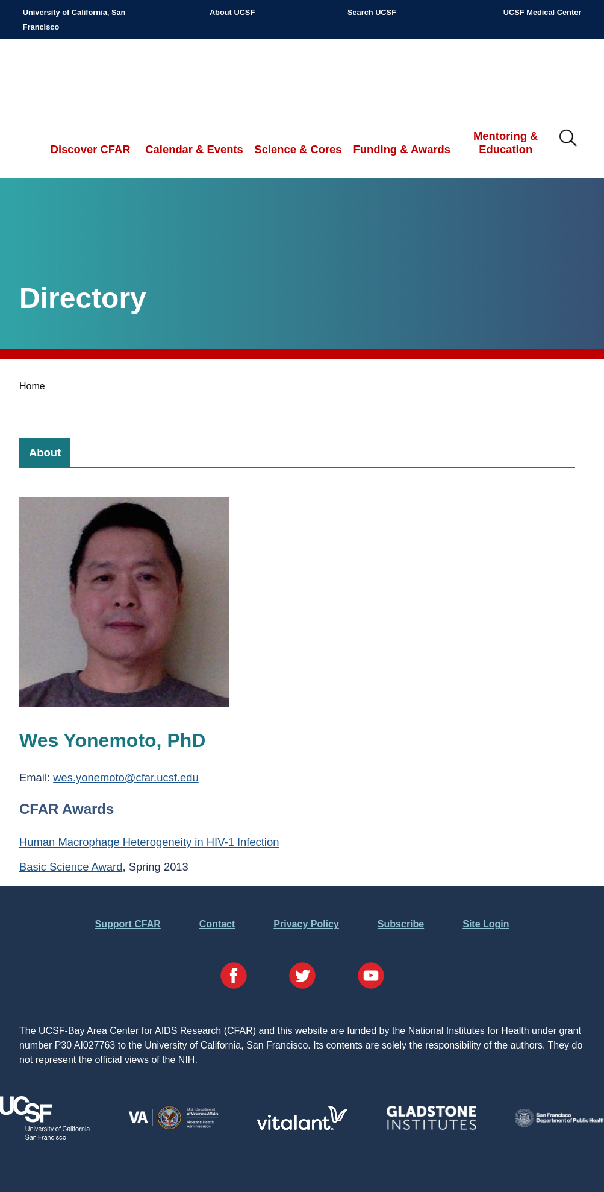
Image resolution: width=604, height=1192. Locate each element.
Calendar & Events (194, 149)
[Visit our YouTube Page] (371, 977)
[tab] (44, 452)
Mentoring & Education (505, 143)
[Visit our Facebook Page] (234, 977)
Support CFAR (127, 924)
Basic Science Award (70, 866)
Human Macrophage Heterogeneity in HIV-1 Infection (149, 842)
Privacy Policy (306, 924)
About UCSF (232, 12)
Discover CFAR (91, 149)
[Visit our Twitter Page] (302, 977)
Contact (217, 924)
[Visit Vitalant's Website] (302, 1126)
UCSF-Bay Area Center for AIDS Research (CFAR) (85, 78)
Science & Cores (297, 149)
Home (32, 386)
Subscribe (401, 924)
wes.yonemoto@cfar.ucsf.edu (126, 777)
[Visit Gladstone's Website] (431, 1127)
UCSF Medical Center (542, 12)
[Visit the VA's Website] (173, 1127)
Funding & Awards (401, 149)
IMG (568, 139)
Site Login (485, 924)
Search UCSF (371, 12)
